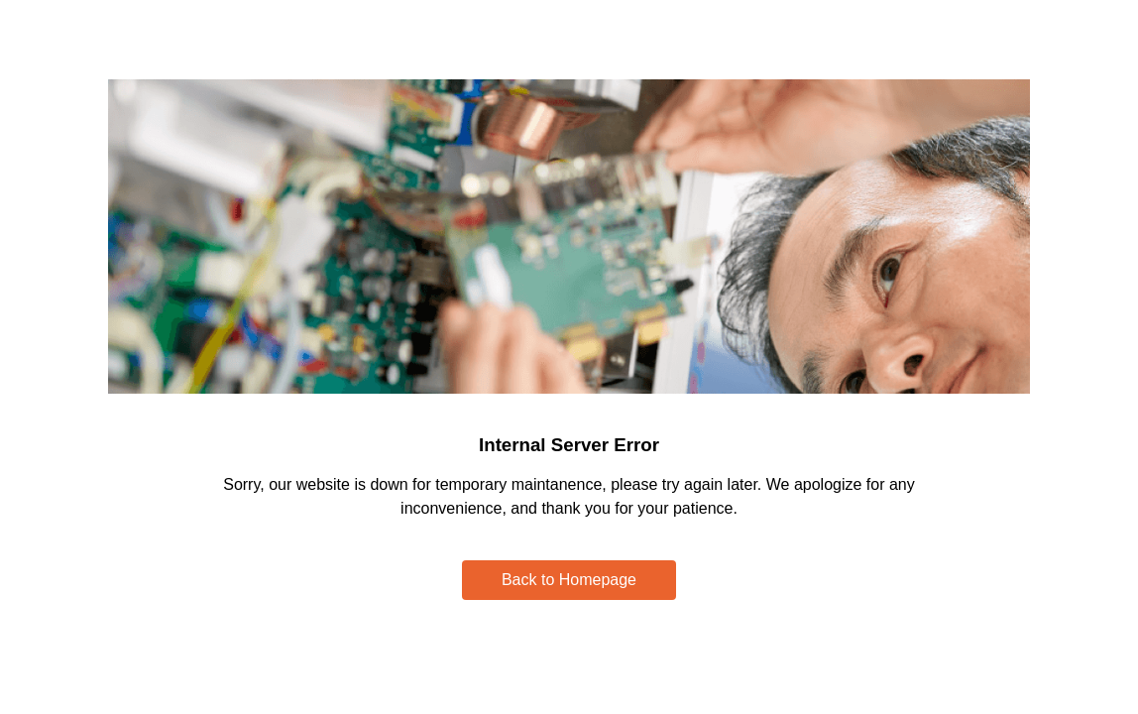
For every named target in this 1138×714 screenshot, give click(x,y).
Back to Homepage (569, 579)
